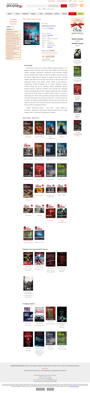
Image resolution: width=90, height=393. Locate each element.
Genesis (62, 137)
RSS (55, 381)
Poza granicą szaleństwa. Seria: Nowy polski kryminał (39, 353)
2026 (25, 370)
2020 (42, 370)
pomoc (75, 1)
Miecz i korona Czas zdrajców (51, 271)
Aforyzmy (9, 56)
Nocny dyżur (28, 325)
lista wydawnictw (13, 21)
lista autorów (13, 24)
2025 (28, 370)
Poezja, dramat (10, 53)
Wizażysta (28, 350)
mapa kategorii (13, 19)
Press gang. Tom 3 (39, 269)
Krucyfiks (39, 179)
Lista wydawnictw (55, 370)
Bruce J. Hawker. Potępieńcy (28, 269)
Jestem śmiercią (28, 179)
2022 (36, 370)
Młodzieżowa (10, 46)
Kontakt (63, 365)
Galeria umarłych (39, 159)
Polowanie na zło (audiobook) (50, 195)
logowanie (81, 1)
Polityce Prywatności (74, 386)
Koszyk (27, 365)
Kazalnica (61, 327)
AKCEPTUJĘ (40, 389)
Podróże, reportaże (11, 48)
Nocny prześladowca (50, 137)
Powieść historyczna (12, 38)
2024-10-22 (49, 47)
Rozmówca (28, 137)
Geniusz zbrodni (61, 179)
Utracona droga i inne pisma (28, 296)
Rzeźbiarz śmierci (50, 159)
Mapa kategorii (47, 370)
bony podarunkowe (62, 1)
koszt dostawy (51, 1)
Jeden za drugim (28, 159)
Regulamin (39, 365)
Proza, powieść (10, 35)
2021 (39, 370)
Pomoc (59, 365)
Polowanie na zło (61, 159)
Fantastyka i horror (11, 41)
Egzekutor (50, 179)
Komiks (8, 58)
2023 (33, 370)
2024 (30, 370)
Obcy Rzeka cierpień (62, 270)
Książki (8, 26)
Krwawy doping (77, 62)
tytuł (53, 9)
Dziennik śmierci (39, 137)
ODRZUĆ (50, 389)
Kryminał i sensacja (11, 43)
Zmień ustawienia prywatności (72, 365)
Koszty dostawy (33, 365)
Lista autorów (63, 370)
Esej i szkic (9, 51)
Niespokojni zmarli (39, 325)
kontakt (70, 1)
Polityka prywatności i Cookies (50, 365)
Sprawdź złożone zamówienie (77, 20)
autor (48, 9)
